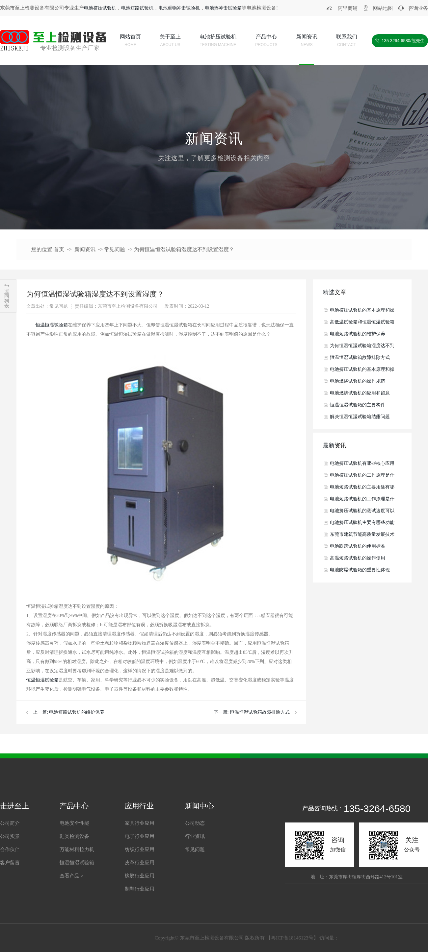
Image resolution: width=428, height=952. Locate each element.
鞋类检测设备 (74, 836)
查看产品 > (71, 875)
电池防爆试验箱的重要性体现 (360, 569)
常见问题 (114, 249)
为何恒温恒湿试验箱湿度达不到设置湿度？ (184, 249)
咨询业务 (418, 8)
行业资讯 (195, 836)
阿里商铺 (348, 8)
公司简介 (10, 823)
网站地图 (383, 8)
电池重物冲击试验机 (179, 8)
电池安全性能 (74, 823)
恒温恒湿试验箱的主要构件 (357, 404)
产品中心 (266, 41)
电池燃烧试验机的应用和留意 (360, 393)
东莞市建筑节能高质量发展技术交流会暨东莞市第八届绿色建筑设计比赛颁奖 (362, 536)
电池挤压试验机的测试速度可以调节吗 (362, 512)
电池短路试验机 (137, 8)
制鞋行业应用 (139, 889)
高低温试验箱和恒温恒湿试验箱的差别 (362, 324)
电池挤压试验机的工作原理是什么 (362, 477)
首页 (59, 249)
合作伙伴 (10, 849)
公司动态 (195, 823)
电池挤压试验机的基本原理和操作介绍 (362, 312)
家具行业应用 (139, 823)
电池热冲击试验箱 (223, 8)
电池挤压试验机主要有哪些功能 (362, 522)
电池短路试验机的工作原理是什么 (362, 500)
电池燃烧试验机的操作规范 (357, 381)
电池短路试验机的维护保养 (76, 712)
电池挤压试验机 (100, 8)
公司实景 (10, 836)
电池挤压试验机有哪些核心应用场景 (362, 465)
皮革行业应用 (139, 862)
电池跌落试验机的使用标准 (357, 546)
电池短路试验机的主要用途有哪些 (362, 489)
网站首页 (130, 41)
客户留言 (10, 862)
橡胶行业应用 (139, 875)
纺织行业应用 (139, 849)
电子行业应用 (139, 836)
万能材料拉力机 (77, 849)
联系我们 (346, 41)
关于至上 (170, 41)
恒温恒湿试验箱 (52, 324)
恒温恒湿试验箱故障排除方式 (260, 712)
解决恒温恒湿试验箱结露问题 (360, 416)
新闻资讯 (306, 41)
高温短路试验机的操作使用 (357, 558)
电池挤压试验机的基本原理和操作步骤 (362, 371)
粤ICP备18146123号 (292, 937)
